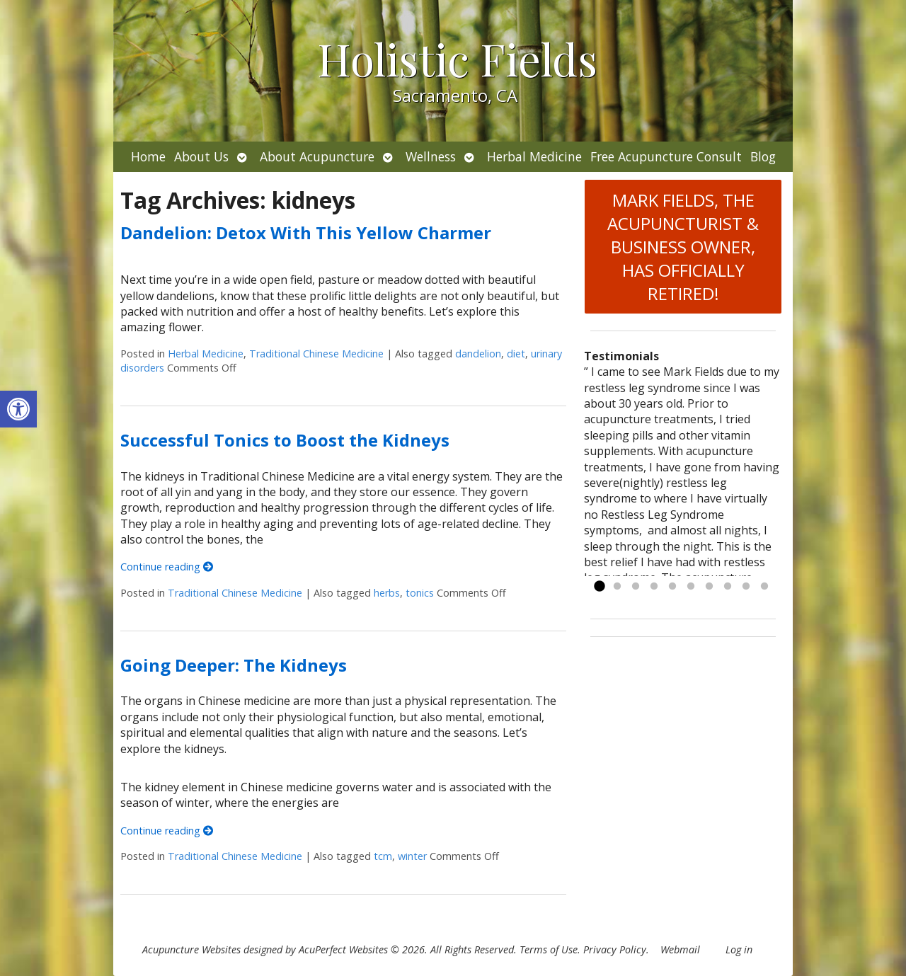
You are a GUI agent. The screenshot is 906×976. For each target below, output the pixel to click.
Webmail (680, 949)
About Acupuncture (317, 156)
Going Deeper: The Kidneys (233, 665)
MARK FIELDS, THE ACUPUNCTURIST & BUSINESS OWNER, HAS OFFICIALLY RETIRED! (683, 246)
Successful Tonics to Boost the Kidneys (284, 440)
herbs (387, 592)
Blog (763, 156)
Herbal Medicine (534, 156)
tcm (383, 856)
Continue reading (166, 566)
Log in (739, 949)
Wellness (431, 156)
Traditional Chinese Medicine (316, 353)
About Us (201, 156)
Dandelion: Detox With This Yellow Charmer (305, 232)
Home (148, 156)
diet (516, 353)
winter (412, 856)
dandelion (478, 353)
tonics (420, 592)
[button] (18, 409)
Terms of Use (549, 949)
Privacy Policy (614, 949)
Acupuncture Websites (191, 949)
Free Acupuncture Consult (666, 156)
